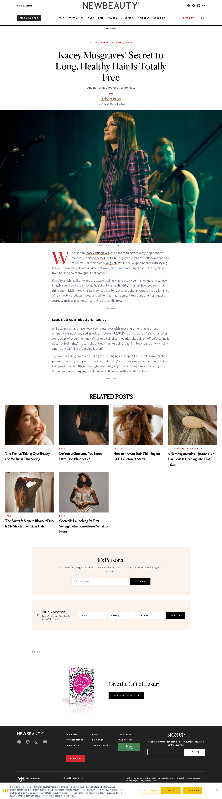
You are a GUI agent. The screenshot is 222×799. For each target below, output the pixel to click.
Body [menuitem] (91, 18)
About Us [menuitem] (159, 18)
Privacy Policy (125, 739)
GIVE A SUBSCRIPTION (126, 695)
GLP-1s (118, 448)
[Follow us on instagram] (198, 5)
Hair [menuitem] (101, 18)
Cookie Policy (72, 745)
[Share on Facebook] (33, 651)
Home (93, 42)
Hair (129, 42)
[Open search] (202, 18)
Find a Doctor (124, 734)
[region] (111, 790)
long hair (111, 263)
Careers (95, 734)
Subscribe (25, 5)
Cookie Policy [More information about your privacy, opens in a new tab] (67, 796)
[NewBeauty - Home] (111, 5)
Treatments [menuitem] (76, 18)
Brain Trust (97, 739)
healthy (123, 285)
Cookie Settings (129, 747)
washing (76, 371)
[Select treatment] (150, 615)
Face (8, 448)
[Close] (217, 790)
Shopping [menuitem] (127, 18)
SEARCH (175, 615)
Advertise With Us (74, 739)
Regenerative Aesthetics (185, 448)
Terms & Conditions (101, 745)
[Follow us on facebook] (188, 5)
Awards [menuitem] (112, 18)
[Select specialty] (121, 615)
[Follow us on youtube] (203, 5)
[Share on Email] (38, 651)
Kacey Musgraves (97, 253)
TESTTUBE (189, 18)
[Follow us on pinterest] (193, 5)
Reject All (170, 790)
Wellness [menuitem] (143, 18)
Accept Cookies (192, 790)
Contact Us (71, 734)
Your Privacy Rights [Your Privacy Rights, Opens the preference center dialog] (148, 790)
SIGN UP (140, 581)
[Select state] (92, 615)
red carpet (98, 258)
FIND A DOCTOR (29, 18)
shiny (55, 290)
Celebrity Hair (111, 42)
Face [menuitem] (61, 18)
